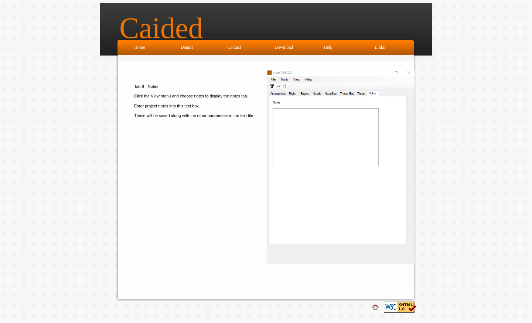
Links (380, 47)
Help (328, 47)
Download (283, 47)
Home (139, 47)
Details (187, 47)
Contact (234, 47)
